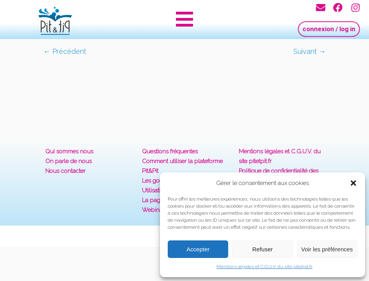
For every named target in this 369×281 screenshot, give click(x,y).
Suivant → (309, 51)
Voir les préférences (327, 249)
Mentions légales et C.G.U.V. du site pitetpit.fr (264, 266)
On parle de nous (68, 161)
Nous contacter (65, 170)
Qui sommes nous (69, 151)
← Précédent (64, 51)
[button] (353, 183)
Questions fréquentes (170, 151)
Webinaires (157, 209)
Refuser (262, 249)
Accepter (197, 249)
